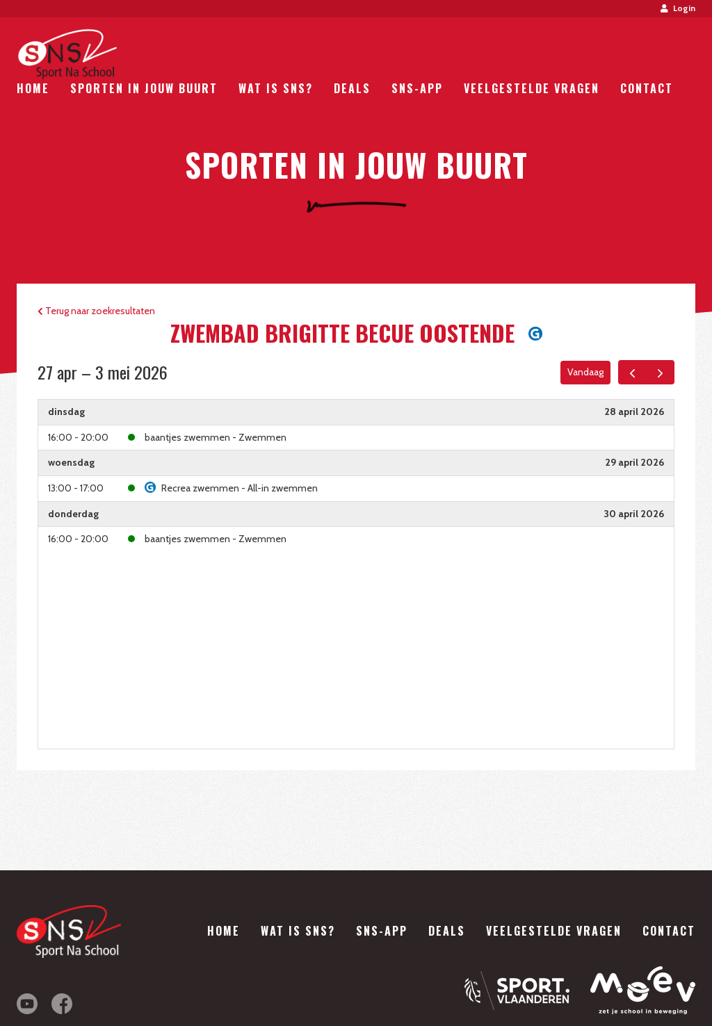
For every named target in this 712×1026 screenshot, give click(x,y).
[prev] (632, 372)
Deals (352, 88)
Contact (646, 88)
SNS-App (417, 88)
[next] (660, 372)
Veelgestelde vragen (531, 88)
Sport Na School (67, 54)
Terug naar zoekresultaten (96, 310)
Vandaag (585, 372)
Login (678, 8)
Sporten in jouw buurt (144, 88)
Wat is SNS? (275, 88)
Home (33, 88)
